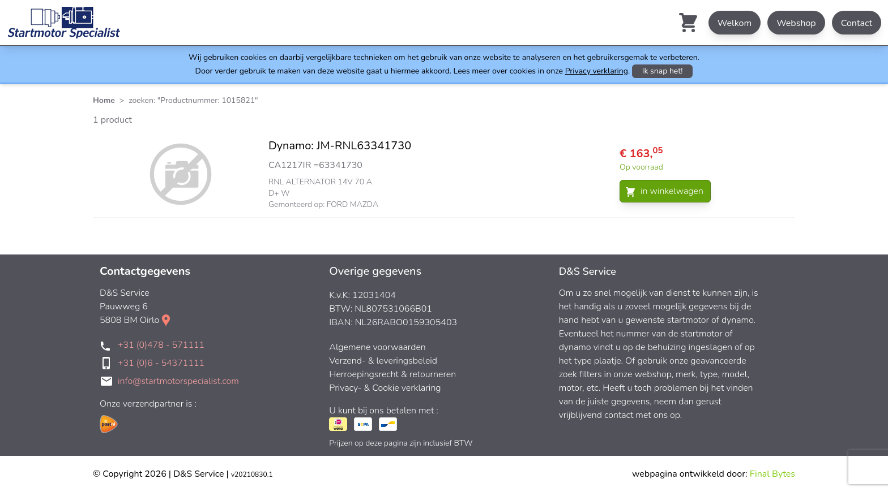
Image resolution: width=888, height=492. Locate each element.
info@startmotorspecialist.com (178, 381)
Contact (856, 23)
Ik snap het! (662, 71)
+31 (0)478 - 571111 (161, 345)
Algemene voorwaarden (377, 347)
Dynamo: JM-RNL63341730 (339, 145)
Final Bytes (772, 474)
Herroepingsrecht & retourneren (392, 374)
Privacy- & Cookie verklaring (385, 388)
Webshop (796, 23)
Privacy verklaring (596, 71)
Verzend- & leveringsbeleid (383, 361)
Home (104, 100)
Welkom (735, 23)
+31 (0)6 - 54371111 (161, 363)
